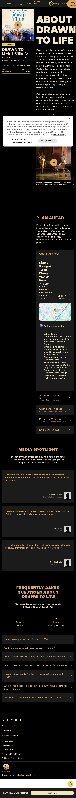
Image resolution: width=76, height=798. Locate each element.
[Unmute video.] (31, 38)
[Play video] (53, 162)
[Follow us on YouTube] (16, 720)
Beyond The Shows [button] (38, 3)
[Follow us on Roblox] (20, 720)
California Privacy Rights (12, 758)
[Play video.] (18, 25)
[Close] (69, 118)
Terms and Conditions (11, 754)
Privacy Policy (8, 750)
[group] (53, 165)
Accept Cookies (48, 141)
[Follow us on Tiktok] (4, 720)
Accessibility (7, 741)
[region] (38, 131)
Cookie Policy (8, 745)
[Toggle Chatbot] (70, 784)
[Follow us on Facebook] (8, 720)
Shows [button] (10, 3)
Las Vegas (19, 4)
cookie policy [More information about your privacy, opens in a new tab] (59, 134)
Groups (28, 4)
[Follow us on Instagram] (12, 720)
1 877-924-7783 (56, 625)
